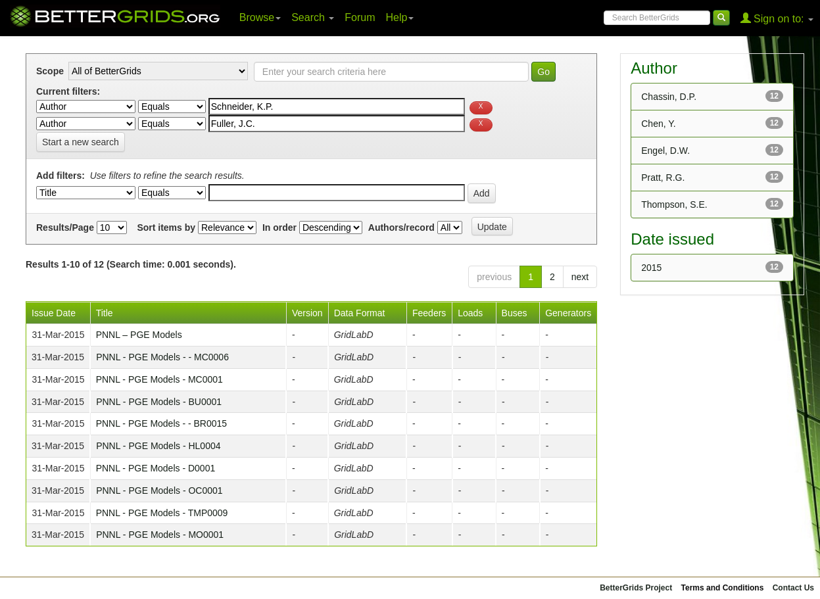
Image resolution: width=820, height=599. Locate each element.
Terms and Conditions (722, 587)
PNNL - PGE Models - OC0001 (159, 490)
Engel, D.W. (665, 150)
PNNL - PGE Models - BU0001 (159, 401)
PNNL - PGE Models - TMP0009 (162, 513)
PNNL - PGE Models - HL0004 (158, 446)
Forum (360, 17)
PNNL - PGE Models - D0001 (156, 468)
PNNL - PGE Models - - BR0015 (161, 423)
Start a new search (80, 142)
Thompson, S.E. (674, 204)
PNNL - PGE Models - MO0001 (160, 534)
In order (279, 227)
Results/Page (65, 227)
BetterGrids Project (636, 587)
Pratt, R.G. (663, 177)
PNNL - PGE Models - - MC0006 (162, 357)
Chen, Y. (658, 123)
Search (312, 17)
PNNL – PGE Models (139, 334)
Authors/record (401, 227)
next (580, 277)
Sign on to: (776, 18)
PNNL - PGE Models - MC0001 (159, 379)
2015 (651, 267)
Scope (50, 71)
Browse (260, 17)
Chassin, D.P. (668, 96)
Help (400, 17)
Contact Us (793, 587)
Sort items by (166, 227)
